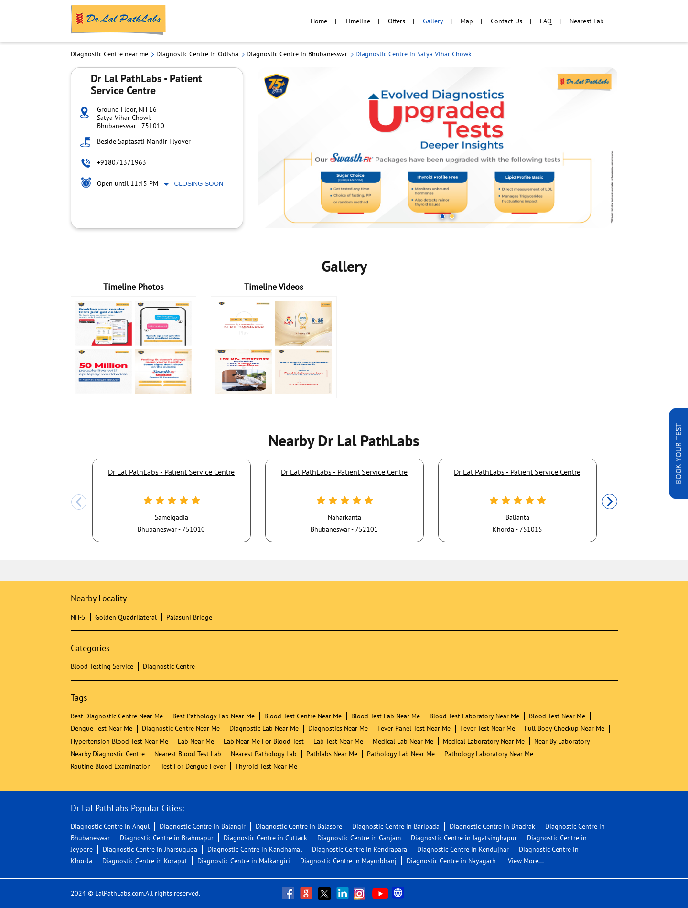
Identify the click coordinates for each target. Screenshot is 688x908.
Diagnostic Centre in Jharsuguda (150, 849)
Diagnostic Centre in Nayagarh (451, 860)
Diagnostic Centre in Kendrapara (359, 849)
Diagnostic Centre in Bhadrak (492, 826)
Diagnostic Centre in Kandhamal (254, 849)
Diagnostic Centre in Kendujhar (463, 849)
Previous (79, 502)
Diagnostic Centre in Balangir (203, 826)
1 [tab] (442, 216)
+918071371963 (121, 162)
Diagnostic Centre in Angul (110, 826)
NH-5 (78, 617)
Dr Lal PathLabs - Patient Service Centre (171, 472)
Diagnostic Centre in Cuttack (265, 837)
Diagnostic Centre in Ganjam (359, 837)
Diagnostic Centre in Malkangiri (243, 860)
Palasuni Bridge (189, 617)
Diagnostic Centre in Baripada (396, 826)
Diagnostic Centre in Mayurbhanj (348, 860)
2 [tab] (452, 216)
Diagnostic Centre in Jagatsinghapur (464, 837)
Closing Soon (199, 183)
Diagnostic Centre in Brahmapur (167, 837)
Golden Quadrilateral (126, 617)
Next (610, 502)
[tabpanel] (438, 147)
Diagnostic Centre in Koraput (144, 860)
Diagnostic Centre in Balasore (299, 826)
